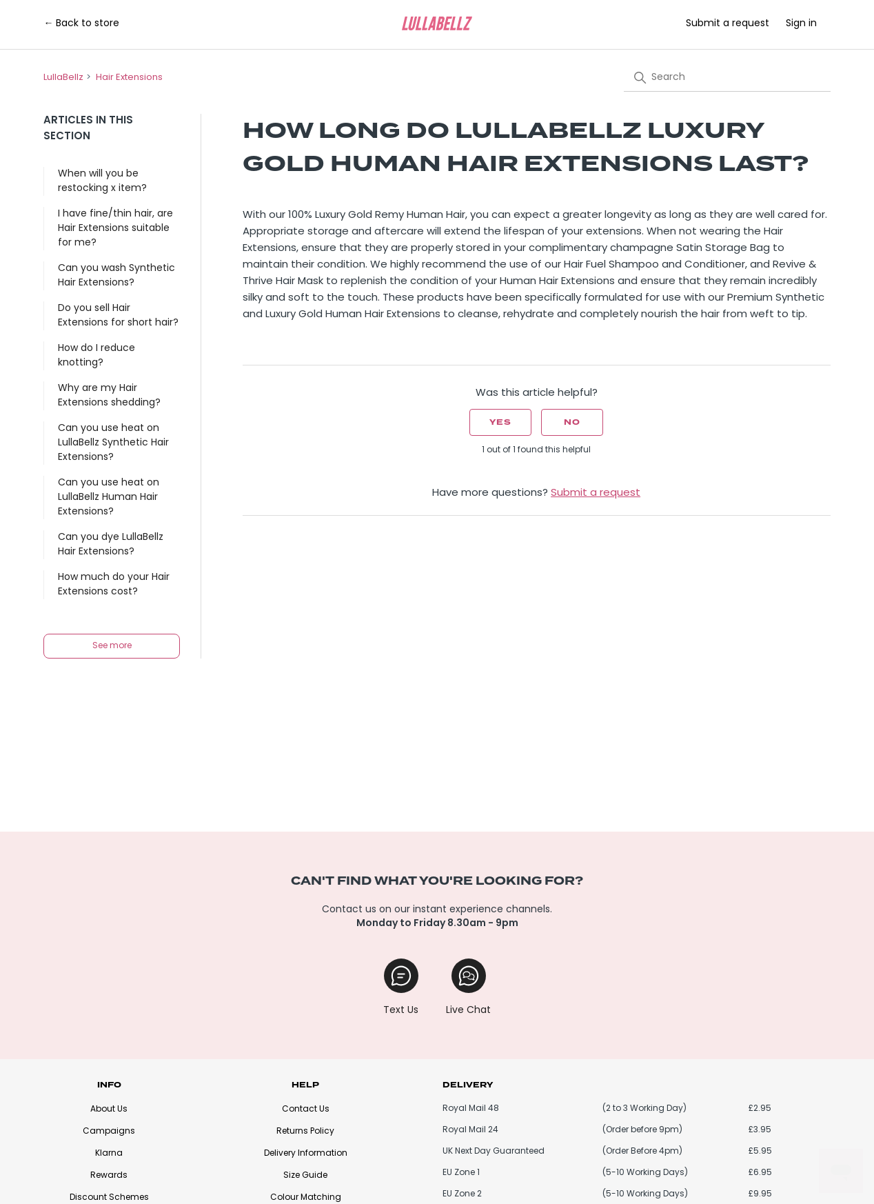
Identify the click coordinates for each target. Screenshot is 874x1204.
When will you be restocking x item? (102, 181)
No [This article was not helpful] (572, 422)
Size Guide (305, 1176)
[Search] (727, 77)
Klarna (109, 1154)
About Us (109, 1109)
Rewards (109, 1176)
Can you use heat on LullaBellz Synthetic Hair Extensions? (113, 443)
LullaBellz (63, 77)
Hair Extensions (129, 77)
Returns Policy (305, 1131)
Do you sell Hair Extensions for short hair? (118, 315)
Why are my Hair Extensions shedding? (109, 395)
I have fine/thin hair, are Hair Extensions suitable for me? (115, 228)
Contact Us (305, 1109)
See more (112, 646)
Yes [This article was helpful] (500, 422)
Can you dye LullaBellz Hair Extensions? (110, 544)
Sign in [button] (801, 24)
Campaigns (109, 1131)
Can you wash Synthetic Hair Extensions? (116, 275)
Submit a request (727, 24)
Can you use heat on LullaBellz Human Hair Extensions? (108, 497)
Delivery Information (305, 1154)
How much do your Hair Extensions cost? (114, 584)
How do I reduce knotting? (96, 355)
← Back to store (81, 24)
